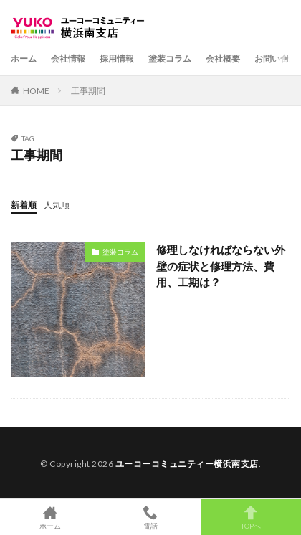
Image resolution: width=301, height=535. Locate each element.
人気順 (57, 204)
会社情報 (68, 58)
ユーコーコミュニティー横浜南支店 (187, 463)
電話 (150, 517)
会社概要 (223, 58)
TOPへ (251, 517)
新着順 (24, 204)
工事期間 (88, 90)
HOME (36, 90)
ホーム (24, 58)
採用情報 (117, 58)
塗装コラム (169, 58)
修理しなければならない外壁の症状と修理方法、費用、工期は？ (220, 265)
